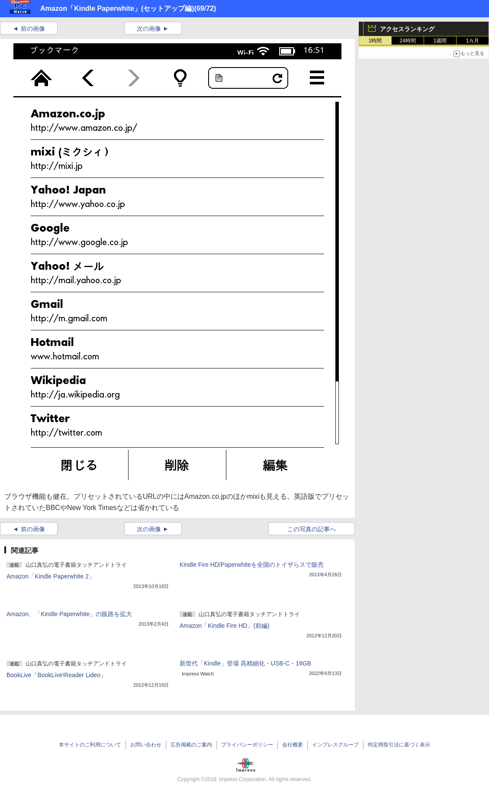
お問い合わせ (145, 745)
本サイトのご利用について (90, 745)
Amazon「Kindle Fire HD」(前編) (225, 625)
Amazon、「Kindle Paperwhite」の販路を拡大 (69, 613)
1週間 (440, 41)
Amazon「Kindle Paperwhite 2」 (50, 576)
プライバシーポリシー (247, 745)
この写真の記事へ (311, 529)
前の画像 (33, 28)
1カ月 (472, 41)
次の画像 (149, 28)
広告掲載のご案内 (191, 745)
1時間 (375, 41)
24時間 (407, 41)
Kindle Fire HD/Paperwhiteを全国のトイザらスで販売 (252, 564)
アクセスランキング (407, 29)
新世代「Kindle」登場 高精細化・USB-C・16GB (245, 663)
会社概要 (292, 745)
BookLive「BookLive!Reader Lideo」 (56, 675)
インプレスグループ (335, 745)
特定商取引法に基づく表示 (399, 745)
